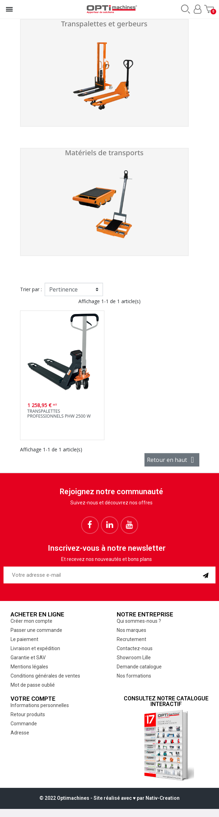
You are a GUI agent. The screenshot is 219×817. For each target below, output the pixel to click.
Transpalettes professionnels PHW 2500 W (59, 413)
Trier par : (31, 289)
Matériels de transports (104, 152)
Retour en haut (172, 459)
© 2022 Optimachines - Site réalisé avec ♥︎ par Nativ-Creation (109, 798)
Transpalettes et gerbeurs (104, 23)
